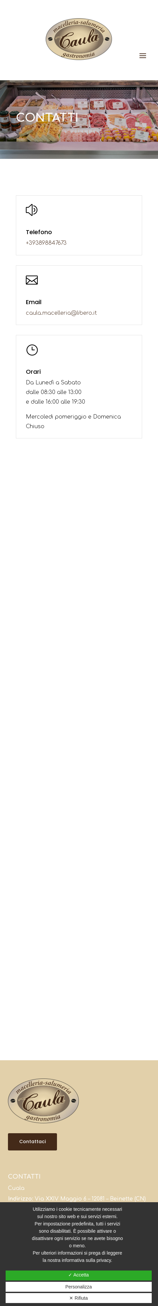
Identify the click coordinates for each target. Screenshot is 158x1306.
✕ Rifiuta (78, 1298)
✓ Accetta (78, 1274)
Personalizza (78, 1286)
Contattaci (32, 1141)
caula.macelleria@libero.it (61, 313)
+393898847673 (46, 243)
